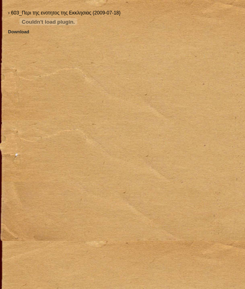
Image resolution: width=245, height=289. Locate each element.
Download (18, 31)
